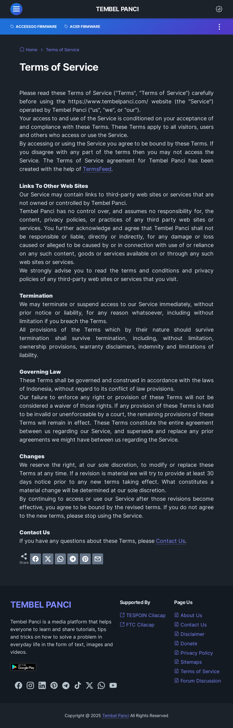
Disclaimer (189, 634)
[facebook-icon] (18, 686)
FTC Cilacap (137, 625)
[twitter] (47, 558)
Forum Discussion (197, 681)
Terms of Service (196, 671)
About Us (188, 615)
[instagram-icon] (30, 686)
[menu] (16, 9)
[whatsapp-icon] (101, 686)
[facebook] (35, 558)
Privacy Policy (193, 653)
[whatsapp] (60, 558)
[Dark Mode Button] (219, 9)
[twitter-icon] (89, 686)
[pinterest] (85, 558)
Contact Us (170, 541)
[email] (97, 558)
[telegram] (72, 558)
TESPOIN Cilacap (143, 615)
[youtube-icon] (113, 686)
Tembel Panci (117, 9)
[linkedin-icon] (42, 686)
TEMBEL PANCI (40, 604)
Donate (185, 643)
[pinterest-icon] (54, 686)
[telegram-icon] (65, 686)
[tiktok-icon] (77, 686)
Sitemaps (188, 662)
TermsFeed (97, 169)
